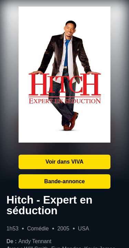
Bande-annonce (64, 181)
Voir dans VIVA (64, 162)
